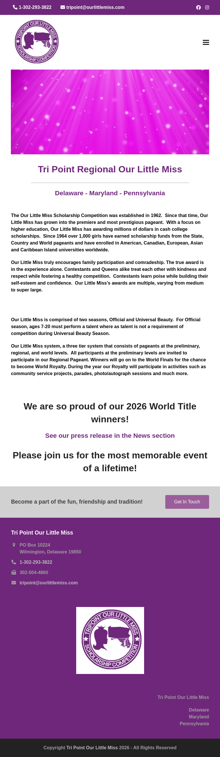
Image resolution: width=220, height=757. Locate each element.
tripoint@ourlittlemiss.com (48, 582)
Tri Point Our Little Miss (92, 747)
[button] (206, 42)
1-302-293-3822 (35, 562)
